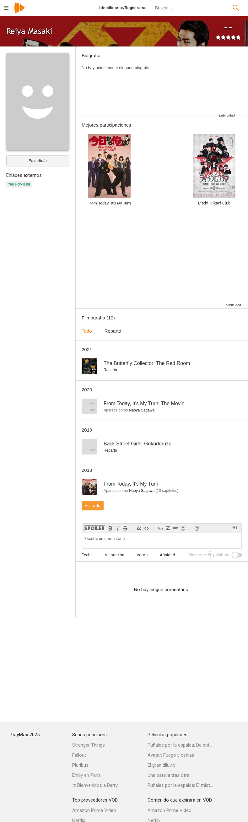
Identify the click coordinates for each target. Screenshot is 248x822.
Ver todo (92, 505)
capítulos (167, 490)
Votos (142, 555)
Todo (87, 331)
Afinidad (167, 555)
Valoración (114, 555)
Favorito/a (38, 160)
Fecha (87, 555)
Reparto (113, 331)
